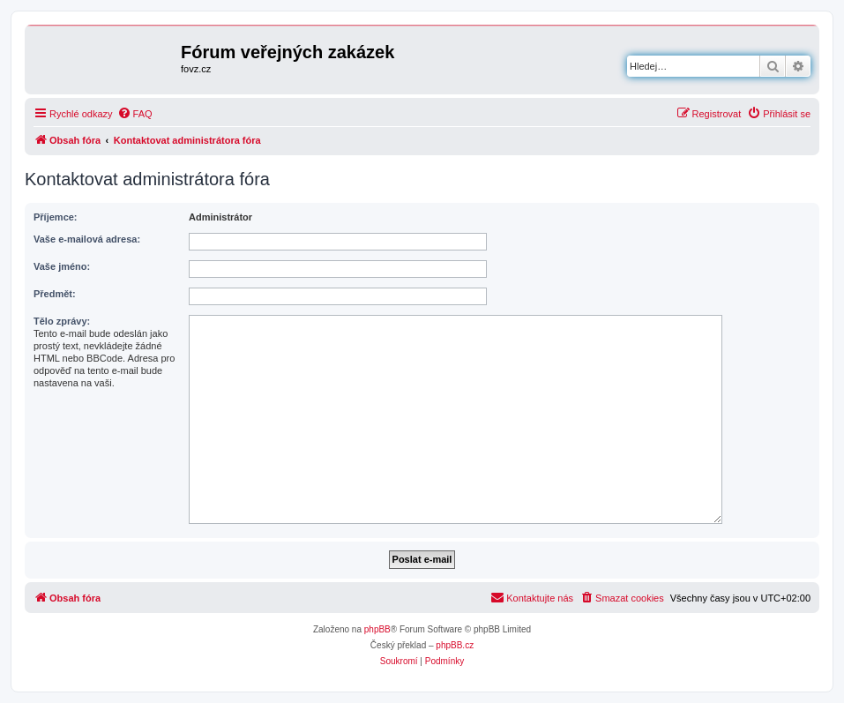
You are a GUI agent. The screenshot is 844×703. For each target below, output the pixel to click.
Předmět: (55, 293)
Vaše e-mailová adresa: (87, 239)
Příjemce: (56, 217)
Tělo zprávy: (62, 321)
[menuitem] (135, 113)
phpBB (377, 629)
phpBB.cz (455, 645)
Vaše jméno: (62, 266)
